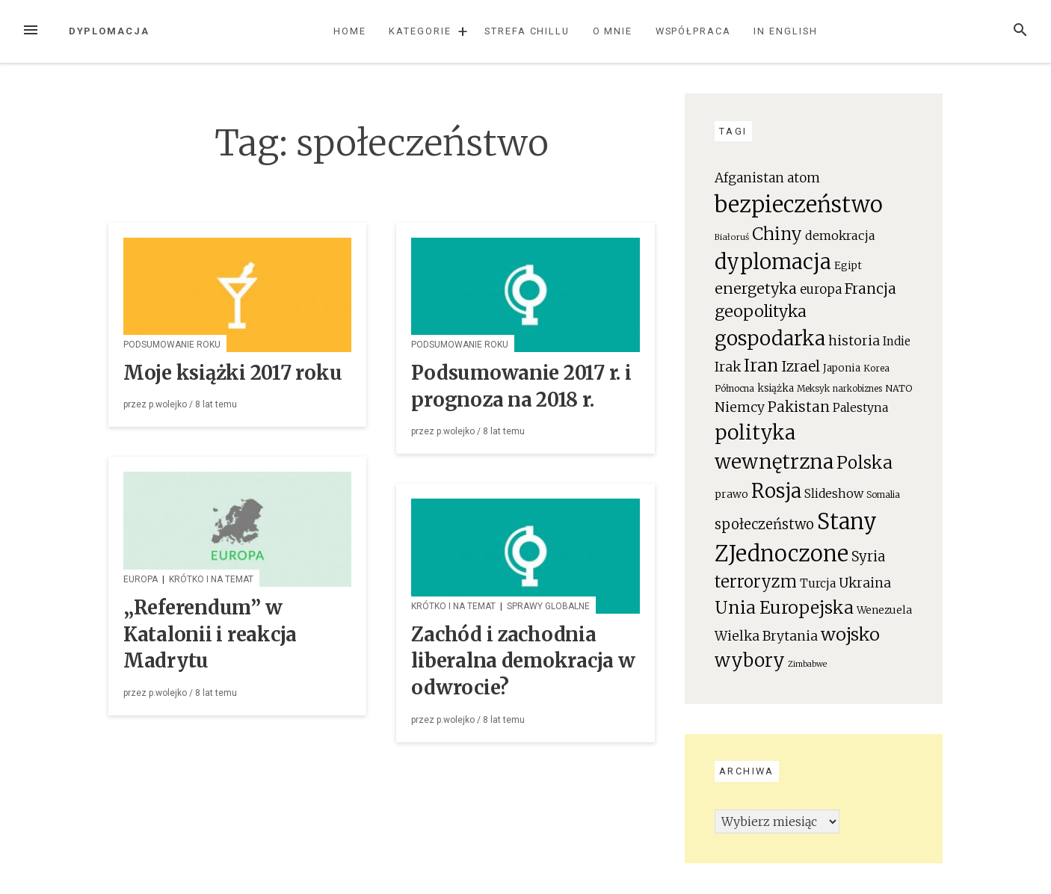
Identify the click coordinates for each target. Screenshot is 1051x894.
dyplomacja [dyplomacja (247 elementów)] (773, 261)
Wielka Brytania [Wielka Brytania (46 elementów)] (766, 636)
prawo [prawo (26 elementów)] (731, 494)
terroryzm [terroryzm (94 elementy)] (756, 582)
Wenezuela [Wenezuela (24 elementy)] (884, 610)
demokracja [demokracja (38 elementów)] (840, 235)
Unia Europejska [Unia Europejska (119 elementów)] (784, 607)
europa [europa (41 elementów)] (821, 290)
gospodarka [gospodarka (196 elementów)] (770, 338)
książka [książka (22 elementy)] (775, 388)
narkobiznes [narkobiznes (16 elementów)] (857, 388)
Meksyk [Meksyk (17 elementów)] (813, 388)
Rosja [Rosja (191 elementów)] (776, 491)
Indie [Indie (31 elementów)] (896, 341)
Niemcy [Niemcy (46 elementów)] (740, 407)
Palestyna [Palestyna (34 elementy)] (860, 408)
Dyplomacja (109, 31)
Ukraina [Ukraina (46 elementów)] (865, 583)
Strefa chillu (527, 31)
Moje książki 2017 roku (232, 373)
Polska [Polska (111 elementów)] (864, 462)
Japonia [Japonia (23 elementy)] (841, 368)
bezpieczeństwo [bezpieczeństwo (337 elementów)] (799, 204)
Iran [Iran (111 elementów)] (761, 365)
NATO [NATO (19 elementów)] (898, 388)
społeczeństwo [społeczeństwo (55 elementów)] (764, 524)
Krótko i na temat (211, 579)
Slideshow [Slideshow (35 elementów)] (833, 493)
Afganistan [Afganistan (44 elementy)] (749, 178)
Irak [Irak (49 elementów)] (728, 366)
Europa (140, 579)
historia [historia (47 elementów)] (854, 341)
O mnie (613, 31)
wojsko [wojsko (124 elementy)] (850, 634)
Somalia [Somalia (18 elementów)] (883, 494)
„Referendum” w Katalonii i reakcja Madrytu (210, 634)
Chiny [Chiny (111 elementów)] (777, 233)
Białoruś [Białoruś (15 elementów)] (732, 237)
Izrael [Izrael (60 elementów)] (800, 366)
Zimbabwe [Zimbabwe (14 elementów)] (807, 664)
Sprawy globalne (548, 606)
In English (785, 31)
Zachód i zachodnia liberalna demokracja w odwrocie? (523, 661)
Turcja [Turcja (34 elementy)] (818, 583)
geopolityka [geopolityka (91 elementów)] (761, 311)
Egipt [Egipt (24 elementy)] (848, 265)
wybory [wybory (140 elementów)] (750, 660)
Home (349, 31)
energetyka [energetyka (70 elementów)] (756, 288)
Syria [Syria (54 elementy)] (868, 556)
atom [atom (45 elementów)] (803, 178)
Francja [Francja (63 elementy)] (870, 289)
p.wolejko (168, 404)
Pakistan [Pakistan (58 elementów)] (799, 407)
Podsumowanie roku (172, 344)
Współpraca (693, 31)
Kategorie (420, 31)
